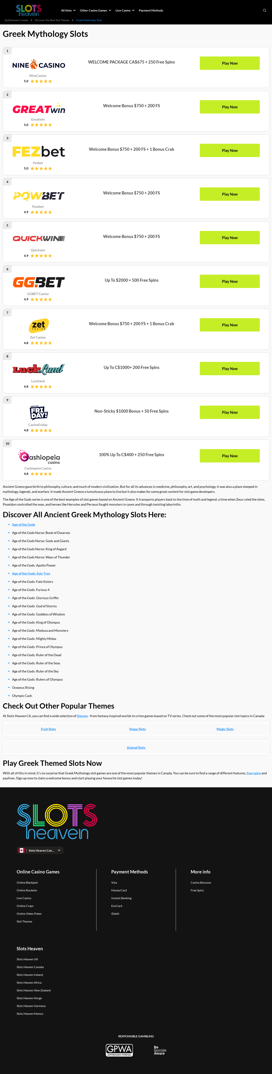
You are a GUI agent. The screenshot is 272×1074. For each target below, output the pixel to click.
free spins (254, 773)
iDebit (115, 913)
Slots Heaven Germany (31, 1006)
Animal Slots (136, 747)
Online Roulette (27, 890)
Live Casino (24, 898)
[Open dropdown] (40, 850)
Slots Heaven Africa (29, 982)
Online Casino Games (38, 871)
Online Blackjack (27, 882)
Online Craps (25, 906)
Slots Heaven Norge (29, 998)
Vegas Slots (137, 729)
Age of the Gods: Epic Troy (31, 573)
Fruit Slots (48, 729)
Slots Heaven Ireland (30, 974)
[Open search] (264, 10)
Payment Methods (129, 871)
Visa (114, 882)
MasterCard (119, 890)
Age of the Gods (23, 524)
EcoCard (116, 906)
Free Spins (197, 890)
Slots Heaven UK (27, 959)
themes (82, 716)
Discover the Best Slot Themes (52, 20)
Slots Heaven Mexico (30, 1013)
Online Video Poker (29, 913)
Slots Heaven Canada (30, 967)
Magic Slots (224, 729)
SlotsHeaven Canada (16, 20)
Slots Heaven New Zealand (34, 990)
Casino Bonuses (201, 882)
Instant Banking (121, 898)
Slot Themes (24, 921)
